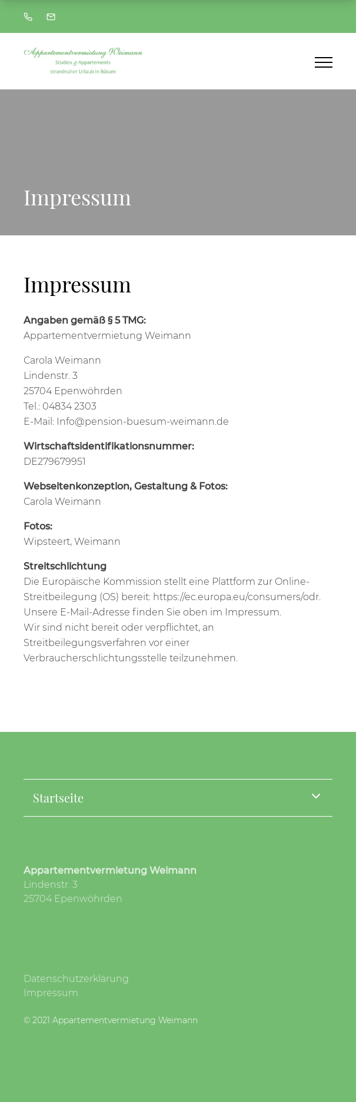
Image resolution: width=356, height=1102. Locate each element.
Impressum (51, 992)
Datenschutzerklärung (76, 978)
